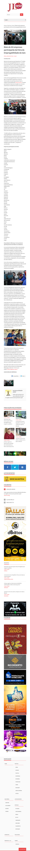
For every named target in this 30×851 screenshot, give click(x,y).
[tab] (6, 563)
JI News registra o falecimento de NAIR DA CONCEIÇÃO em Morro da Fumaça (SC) (9, 444)
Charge (6, 811)
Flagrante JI (18, 826)
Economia (6, 596)
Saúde (17, 784)
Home (5, 25)
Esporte (17, 770)
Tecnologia (18, 781)
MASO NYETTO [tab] (9, 502)
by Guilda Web (22, 849)
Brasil (17, 814)
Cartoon (7, 802)
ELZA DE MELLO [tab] (9, 499)
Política (5, 570)
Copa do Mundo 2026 (8, 579)
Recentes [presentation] (6, 563)
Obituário (6, 587)
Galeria (7, 808)
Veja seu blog (7, 495)
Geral (13, 25)
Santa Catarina (19, 790)
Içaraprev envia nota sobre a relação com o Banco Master (20, 440)
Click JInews (7, 805)
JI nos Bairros (18, 811)
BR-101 (17, 817)
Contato (17, 844)
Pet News (17, 808)
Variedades (18, 820)
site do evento (18, 82)
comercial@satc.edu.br (12, 369)
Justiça (17, 793)
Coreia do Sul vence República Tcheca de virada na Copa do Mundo (20, 424)
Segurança (18, 776)
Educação (18, 787)
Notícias (9, 25)
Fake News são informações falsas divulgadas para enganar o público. (8, 422)
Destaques (18, 829)
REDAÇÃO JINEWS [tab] (9, 489)
